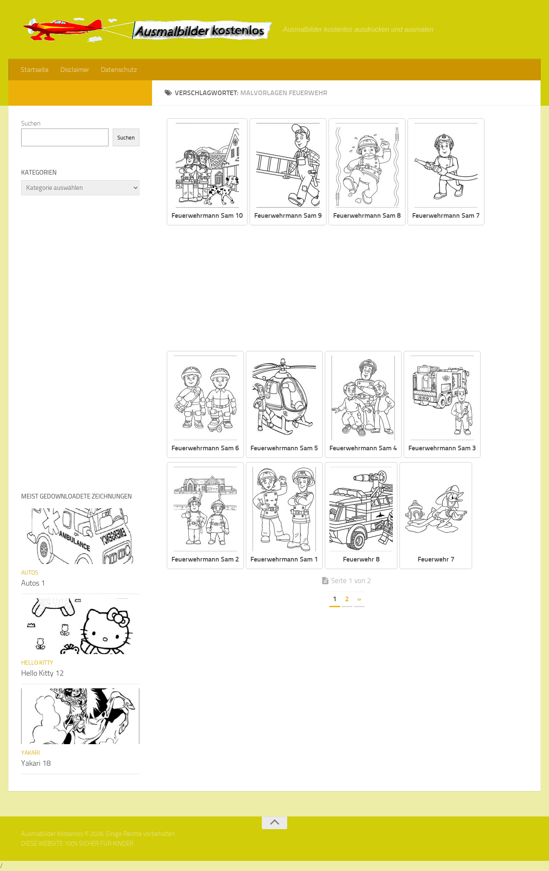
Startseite (35, 70)
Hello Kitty (37, 662)
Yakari (30, 752)
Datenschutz (119, 70)
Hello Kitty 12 (42, 673)
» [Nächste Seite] (359, 599)
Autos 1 (33, 583)
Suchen (31, 123)
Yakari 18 (36, 763)
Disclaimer (74, 70)
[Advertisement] (353, 289)
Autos (29, 572)
